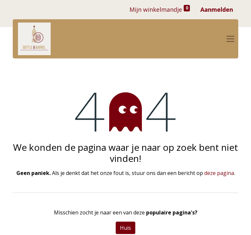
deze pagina (219, 173)
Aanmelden (216, 9)
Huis (125, 227)
